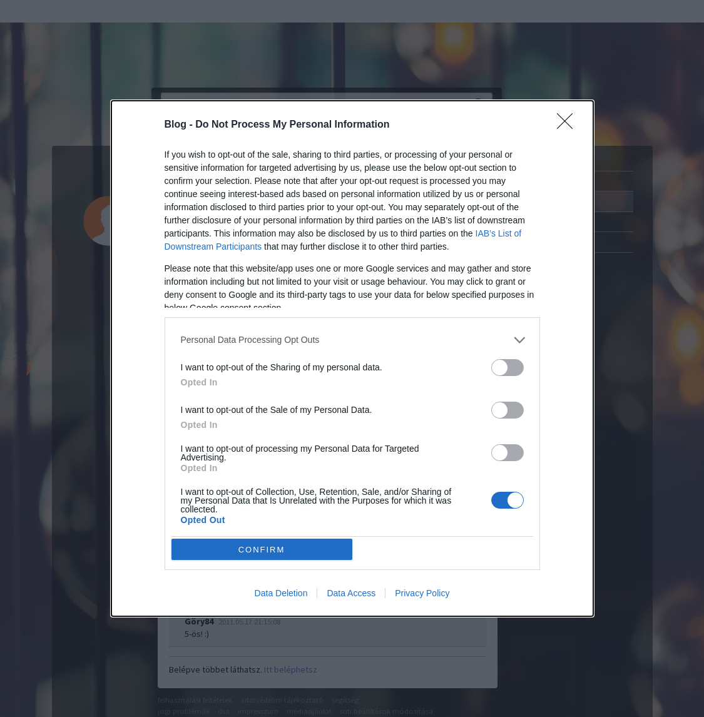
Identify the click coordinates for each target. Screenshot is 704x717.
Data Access (351, 593)
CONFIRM (261, 549)
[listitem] (352, 340)
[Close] (569, 125)
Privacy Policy (422, 593)
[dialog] (352, 359)
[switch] (507, 367)
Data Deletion (281, 593)
